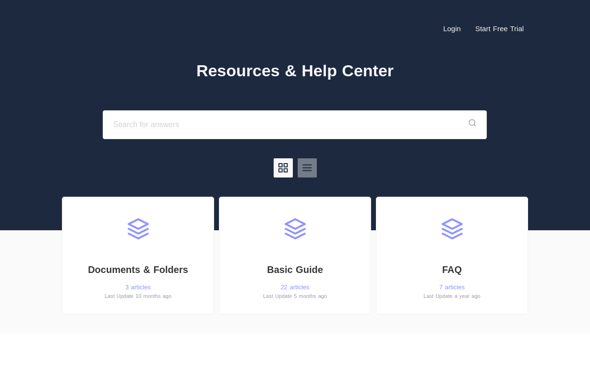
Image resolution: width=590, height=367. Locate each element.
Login (452, 28)
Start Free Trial (499, 28)
